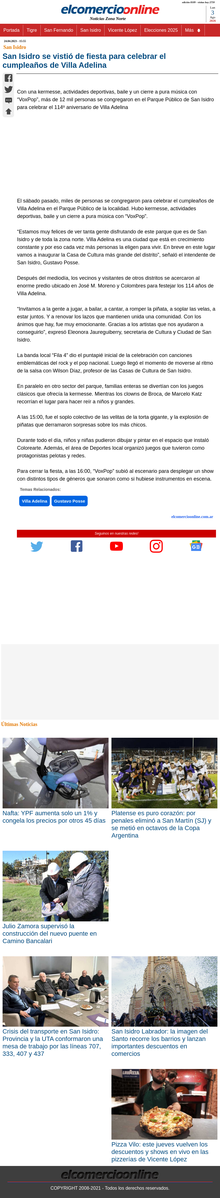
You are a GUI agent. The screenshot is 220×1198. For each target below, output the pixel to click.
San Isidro (90, 30)
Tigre (32, 30)
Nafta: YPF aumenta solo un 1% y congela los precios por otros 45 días (54, 949)
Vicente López (122, 30)
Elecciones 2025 (161, 30)
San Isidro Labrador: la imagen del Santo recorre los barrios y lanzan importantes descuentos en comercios (159, 1175)
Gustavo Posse (69, 633)
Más (193, 30)
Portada (11, 30)
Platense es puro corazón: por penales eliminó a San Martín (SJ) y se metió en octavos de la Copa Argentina (161, 956)
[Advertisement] (113, 287)
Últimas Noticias (19, 857)
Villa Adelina (34, 633)
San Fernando (58, 30)
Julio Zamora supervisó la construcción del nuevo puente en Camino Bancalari (50, 1066)
